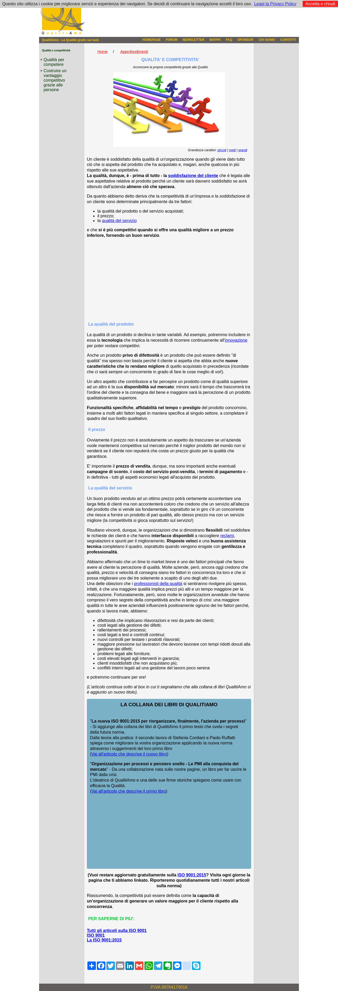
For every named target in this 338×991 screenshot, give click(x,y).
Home (102, 52)
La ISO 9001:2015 (104, 940)
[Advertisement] (169, 279)
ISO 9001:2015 (191, 875)
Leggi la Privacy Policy (275, 4)
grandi (242, 150)
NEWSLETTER (193, 40)
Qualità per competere (54, 62)
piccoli (222, 150)
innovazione (236, 340)
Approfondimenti (134, 52)
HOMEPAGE (151, 40)
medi (232, 150)
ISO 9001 (96, 935)
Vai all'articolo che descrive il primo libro (128, 791)
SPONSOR (245, 40)
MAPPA (214, 40)
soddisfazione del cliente (193, 175)
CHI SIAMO (266, 40)
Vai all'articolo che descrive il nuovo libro (129, 754)
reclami (227, 535)
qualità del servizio (119, 220)
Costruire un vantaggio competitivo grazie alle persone (55, 80)
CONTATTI (288, 40)
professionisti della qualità (158, 583)
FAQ (229, 40)
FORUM (171, 40)
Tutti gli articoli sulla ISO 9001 (117, 930)
